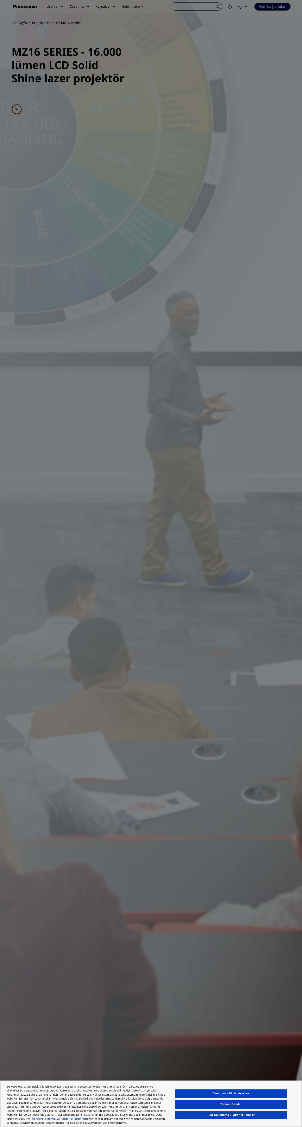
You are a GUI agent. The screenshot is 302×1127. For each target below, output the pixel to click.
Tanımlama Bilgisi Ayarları (231, 1093)
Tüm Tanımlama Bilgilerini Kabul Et (231, 1115)
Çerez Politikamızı (44, 1119)
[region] (151, 1104)
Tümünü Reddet (231, 1104)
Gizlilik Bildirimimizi (74, 1119)
